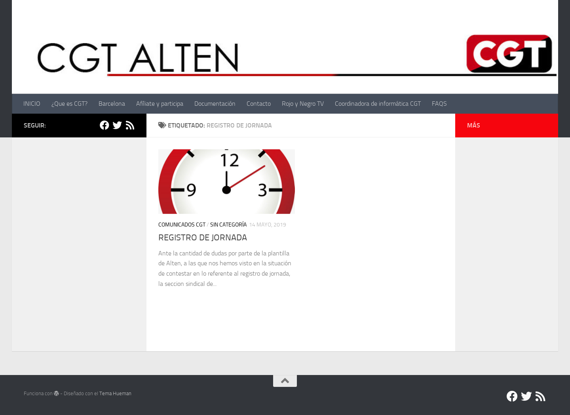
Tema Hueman (115, 393)
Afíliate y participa (159, 103)
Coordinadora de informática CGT (378, 103)
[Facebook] (104, 125)
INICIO (31, 103)
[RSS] (130, 125)
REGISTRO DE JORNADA (202, 237)
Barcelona (112, 103)
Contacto (259, 103)
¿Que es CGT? (69, 103)
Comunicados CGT (181, 224)
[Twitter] (117, 125)
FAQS (439, 103)
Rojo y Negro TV (303, 103)
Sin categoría (228, 224)
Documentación (215, 103)
